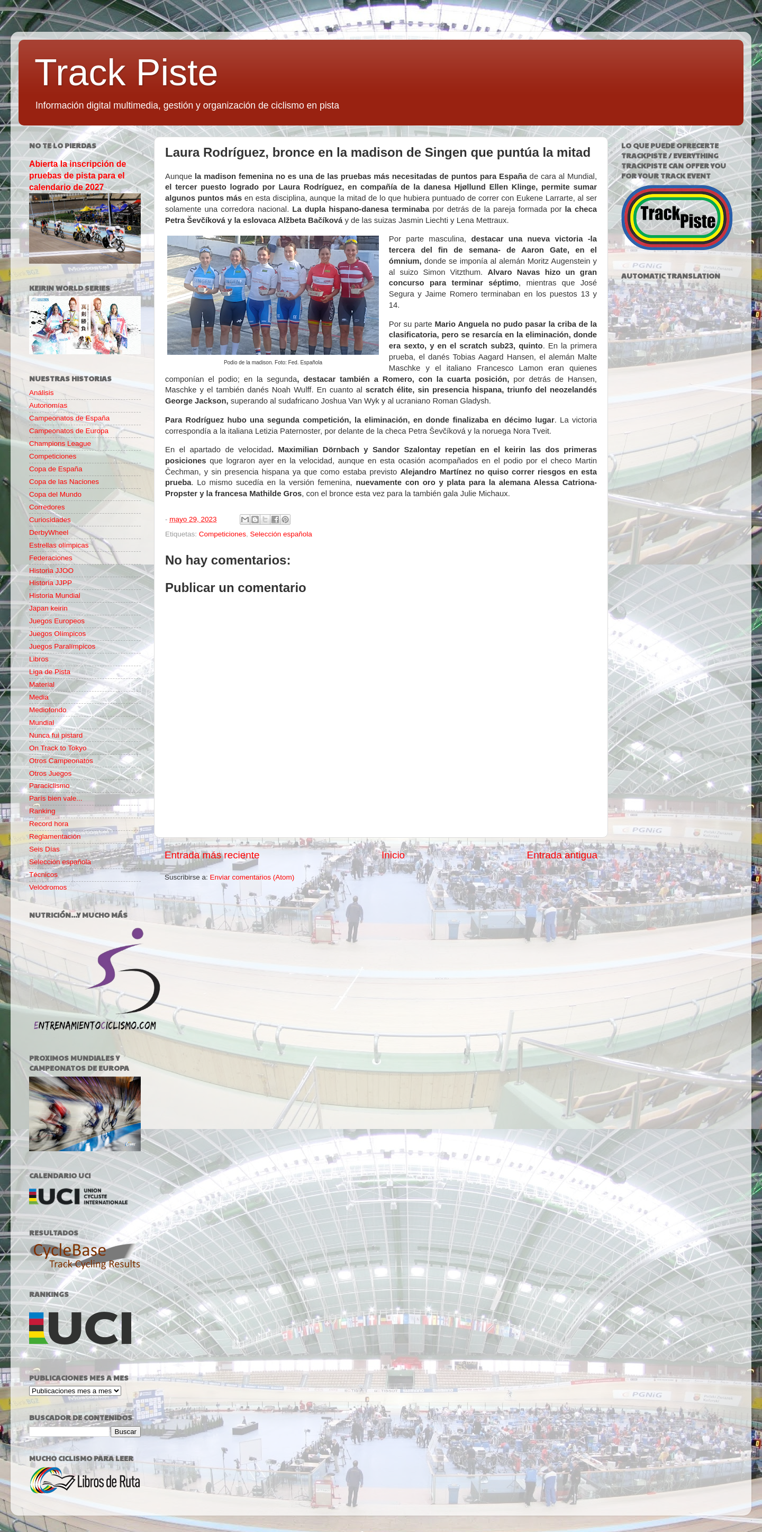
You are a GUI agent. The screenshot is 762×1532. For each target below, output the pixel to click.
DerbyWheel (48, 532)
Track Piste (126, 72)
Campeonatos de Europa (68, 431)
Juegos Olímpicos (57, 634)
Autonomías (48, 405)
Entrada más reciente (212, 855)
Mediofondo (48, 710)
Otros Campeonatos (61, 761)
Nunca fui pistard (56, 735)
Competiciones (222, 534)
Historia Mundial (54, 595)
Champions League (60, 443)
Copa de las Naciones (64, 482)
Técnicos (43, 875)
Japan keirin (48, 608)
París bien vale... (56, 798)
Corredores (47, 507)
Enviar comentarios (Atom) (252, 877)
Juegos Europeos (57, 621)
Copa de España (56, 469)
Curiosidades (50, 520)
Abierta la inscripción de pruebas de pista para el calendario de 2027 (77, 175)
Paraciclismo (49, 786)
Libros (39, 659)
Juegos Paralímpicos (62, 646)
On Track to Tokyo (58, 748)
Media (39, 697)
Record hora (48, 824)
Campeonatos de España (69, 418)
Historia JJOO (51, 571)
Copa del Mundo (55, 494)
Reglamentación (55, 836)
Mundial (41, 723)
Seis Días (44, 849)
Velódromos (48, 887)
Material (42, 684)
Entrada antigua (562, 855)
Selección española (281, 534)
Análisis (41, 393)
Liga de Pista (49, 672)
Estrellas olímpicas (59, 545)
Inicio (393, 855)
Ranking (42, 811)
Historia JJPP (50, 583)
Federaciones (50, 558)
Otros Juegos (50, 773)
